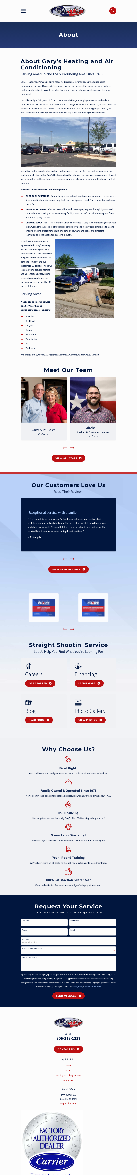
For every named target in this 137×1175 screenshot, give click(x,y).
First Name (26, 921)
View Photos (90, 720)
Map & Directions (68, 1103)
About (68, 1070)
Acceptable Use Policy (93, 987)
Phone (24, 930)
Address (25, 939)
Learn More (89, 683)
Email (73, 930)
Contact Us (68, 1049)
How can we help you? (30, 958)
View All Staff (69, 458)
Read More (39, 720)
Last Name (75, 921)
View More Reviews (68, 569)
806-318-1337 (68, 1038)
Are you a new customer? (32, 948)
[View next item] (72, 447)
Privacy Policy (78, 987)
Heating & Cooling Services (68, 1075)
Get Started (40, 683)
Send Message (68, 996)
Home (68, 1065)
